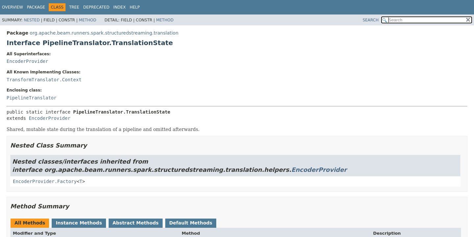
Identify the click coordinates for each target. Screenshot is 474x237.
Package (36, 7)
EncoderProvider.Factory (45, 181)
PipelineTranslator (32, 97)
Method (87, 20)
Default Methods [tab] (190, 222)
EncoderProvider (27, 61)
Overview (12, 7)
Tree (74, 7)
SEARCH (371, 20)
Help (135, 7)
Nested (32, 20)
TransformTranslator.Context (44, 79)
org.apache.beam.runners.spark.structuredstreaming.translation (104, 33)
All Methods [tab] (29, 222)
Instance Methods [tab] (79, 222)
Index (119, 7)
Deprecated (96, 7)
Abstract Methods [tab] (136, 222)
